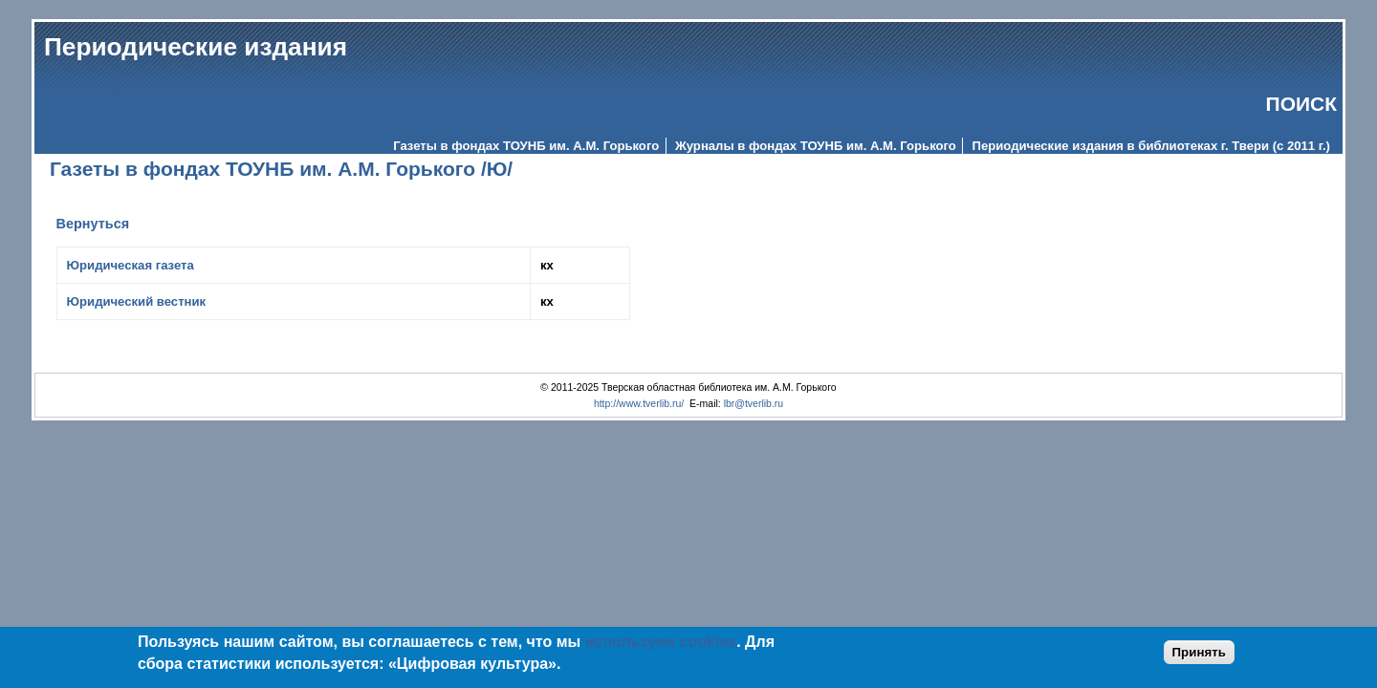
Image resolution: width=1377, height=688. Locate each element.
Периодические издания (195, 46)
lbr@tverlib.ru (754, 403)
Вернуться (93, 223)
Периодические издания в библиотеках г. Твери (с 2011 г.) (1151, 146)
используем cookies (661, 642)
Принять (1199, 652)
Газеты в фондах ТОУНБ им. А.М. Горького (526, 146)
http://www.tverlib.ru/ (639, 403)
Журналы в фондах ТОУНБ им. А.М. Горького (815, 146)
